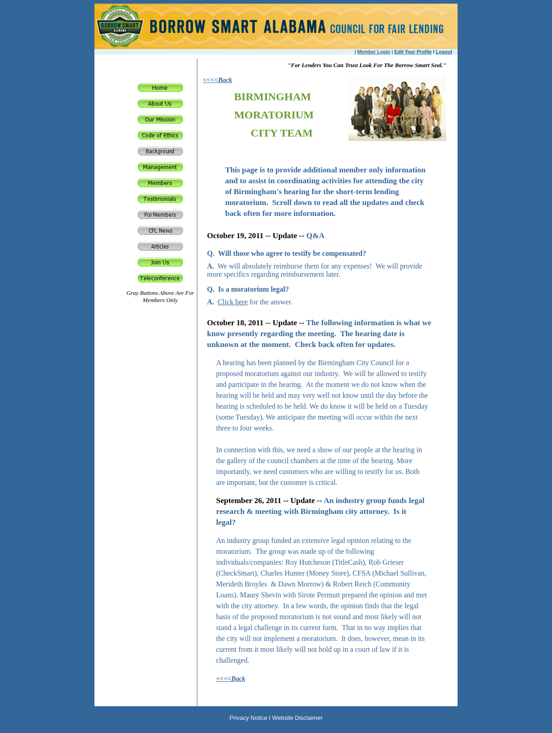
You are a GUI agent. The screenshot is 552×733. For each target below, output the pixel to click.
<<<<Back (217, 79)
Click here (233, 302)
